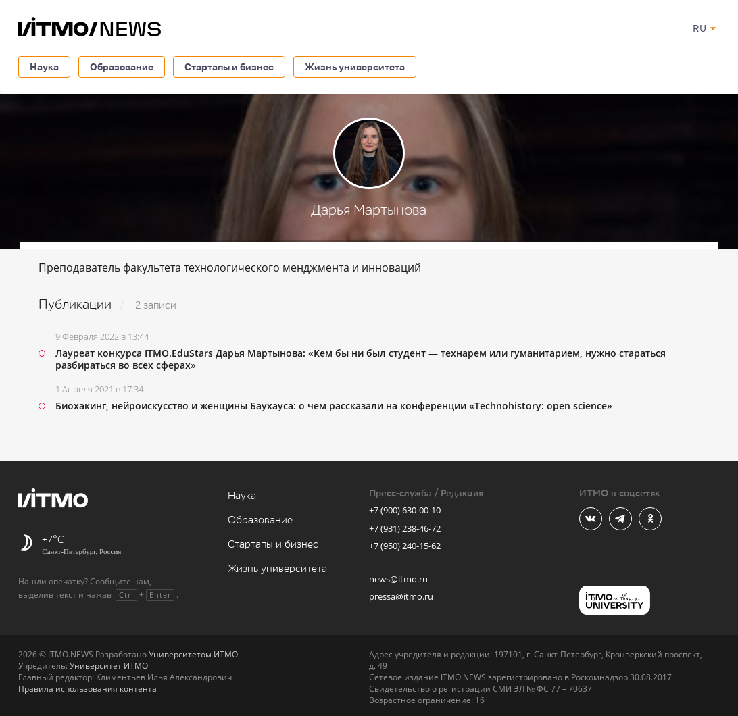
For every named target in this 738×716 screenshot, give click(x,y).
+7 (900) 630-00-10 (405, 510)
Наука (44, 66)
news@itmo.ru (398, 579)
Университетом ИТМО (193, 654)
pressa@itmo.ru (401, 596)
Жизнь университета (355, 66)
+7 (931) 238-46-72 (405, 528)
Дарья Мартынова (368, 210)
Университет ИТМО (109, 665)
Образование (121, 66)
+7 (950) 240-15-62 (405, 546)
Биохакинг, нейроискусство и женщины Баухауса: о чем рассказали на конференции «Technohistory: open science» (333, 405)
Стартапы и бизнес (229, 66)
